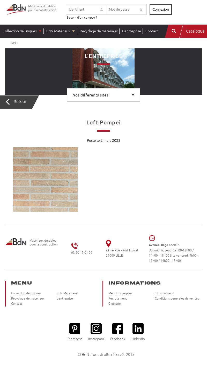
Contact (151, 31)
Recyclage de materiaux (99, 31)
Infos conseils (164, 293)
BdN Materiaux (58, 31)
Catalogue (195, 31)
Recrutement (117, 299)
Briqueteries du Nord (16, 13)
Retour (20, 101)
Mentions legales (120, 293)
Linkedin (138, 332)
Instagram (96, 332)
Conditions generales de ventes (177, 299)
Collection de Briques (20, 31)
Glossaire (114, 304)
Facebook (117, 332)
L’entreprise (131, 31)
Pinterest (75, 332)
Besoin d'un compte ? (82, 18)
